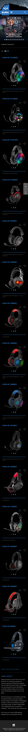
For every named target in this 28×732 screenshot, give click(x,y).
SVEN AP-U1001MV (10, 140)
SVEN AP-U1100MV (10, 99)
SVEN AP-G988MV (9, 303)
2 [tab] (6, 39)
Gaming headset (5, 336)
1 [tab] (4, 39)
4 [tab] (10, 39)
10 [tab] (21, 39)
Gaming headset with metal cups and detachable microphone (12, 214)
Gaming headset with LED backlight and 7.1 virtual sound (12, 296)
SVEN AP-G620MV (9, 546)
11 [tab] (23, 39)
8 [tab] (17, 39)
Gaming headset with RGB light (8, 540)
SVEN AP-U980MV (9, 384)
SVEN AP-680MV (9, 626)
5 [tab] (12, 39)
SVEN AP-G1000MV (10, 180)
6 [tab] (14, 39)
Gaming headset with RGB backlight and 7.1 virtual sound (12, 92)
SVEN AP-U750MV (9, 506)
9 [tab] (19, 39)
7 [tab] (16, 39)
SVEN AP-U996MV (9, 262)
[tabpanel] (14, 28)
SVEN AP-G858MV (9, 466)
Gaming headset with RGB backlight (9, 173)
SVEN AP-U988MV (9, 343)
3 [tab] (8, 39)
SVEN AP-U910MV (9, 425)
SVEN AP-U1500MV (10, 57)
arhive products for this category (10, 669)
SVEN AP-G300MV (9, 586)
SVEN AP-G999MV (9, 221)
